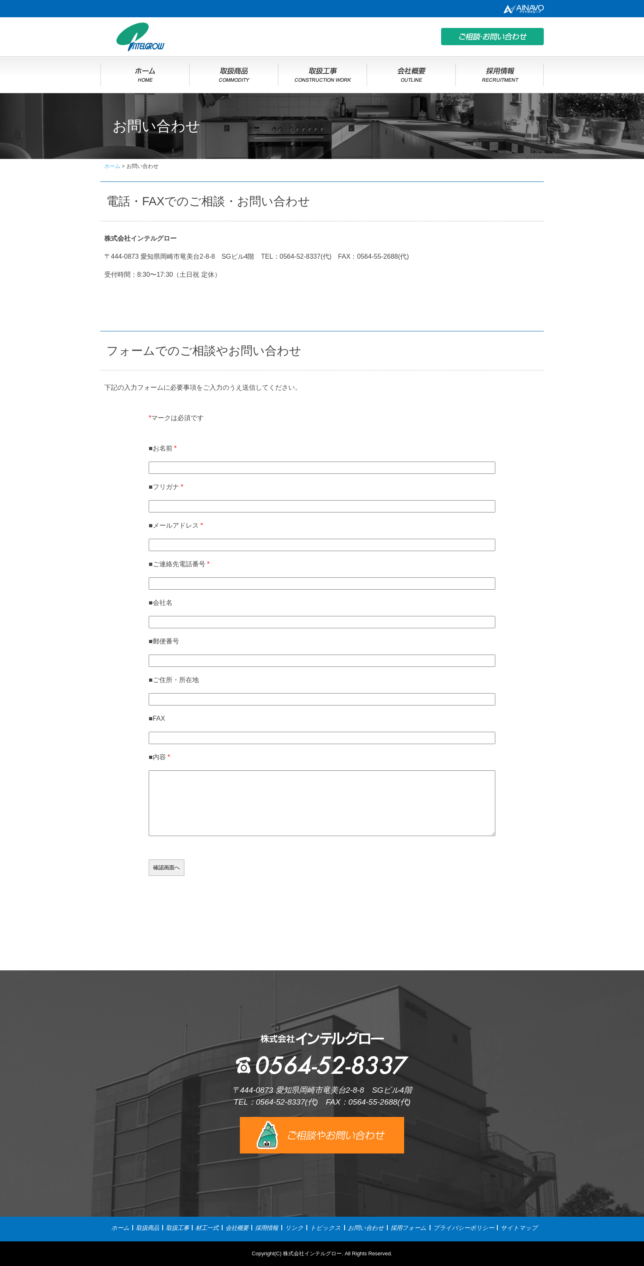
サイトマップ (519, 1228)
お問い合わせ (366, 1228)
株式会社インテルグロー (312, 1253)
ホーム (120, 1228)
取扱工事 (177, 1228)
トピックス (325, 1228)
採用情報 (266, 1228)
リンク (294, 1228)
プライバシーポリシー (463, 1228)
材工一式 (207, 1228)
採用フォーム (408, 1228)
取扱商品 (147, 1228)
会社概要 (236, 1228)
